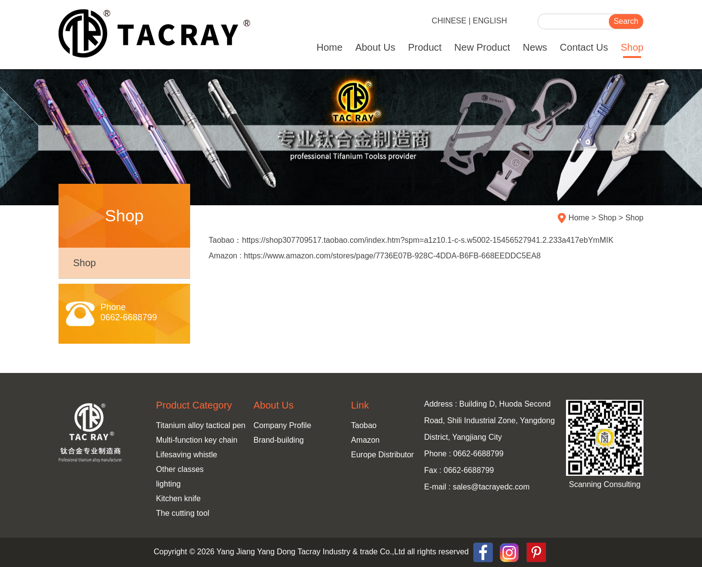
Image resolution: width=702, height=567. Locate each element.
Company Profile (282, 425)
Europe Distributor (382, 454)
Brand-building (279, 440)
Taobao (364, 425)
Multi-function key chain (196, 440)
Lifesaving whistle (186, 454)
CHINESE (449, 21)
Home (329, 47)
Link (360, 405)
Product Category (194, 405)
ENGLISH (490, 21)
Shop (632, 47)
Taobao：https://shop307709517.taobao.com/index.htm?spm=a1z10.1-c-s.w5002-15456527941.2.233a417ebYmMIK (411, 240)
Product (425, 47)
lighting (168, 484)
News (535, 47)
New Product (482, 47)
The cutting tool (182, 513)
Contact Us (584, 47)
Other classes (180, 469)
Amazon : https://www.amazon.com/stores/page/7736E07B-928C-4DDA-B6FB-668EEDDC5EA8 (375, 256)
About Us (375, 47)
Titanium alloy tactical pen (201, 425)
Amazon (365, 440)
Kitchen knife (178, 498)
